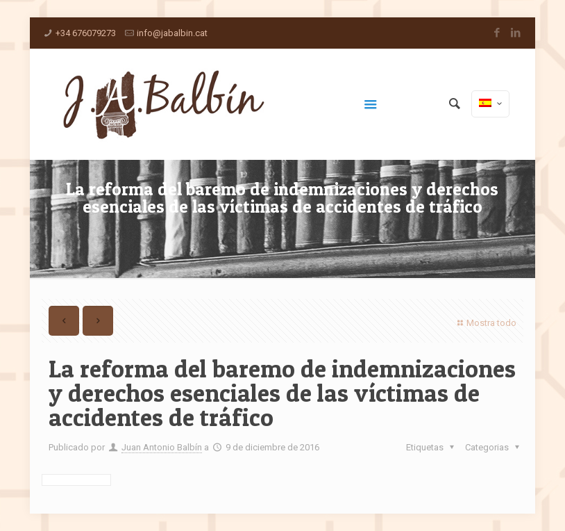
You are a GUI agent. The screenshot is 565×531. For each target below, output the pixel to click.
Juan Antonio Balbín (161, 447)
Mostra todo (485, 323)
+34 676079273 (86, 33)
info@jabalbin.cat (172, 33)
